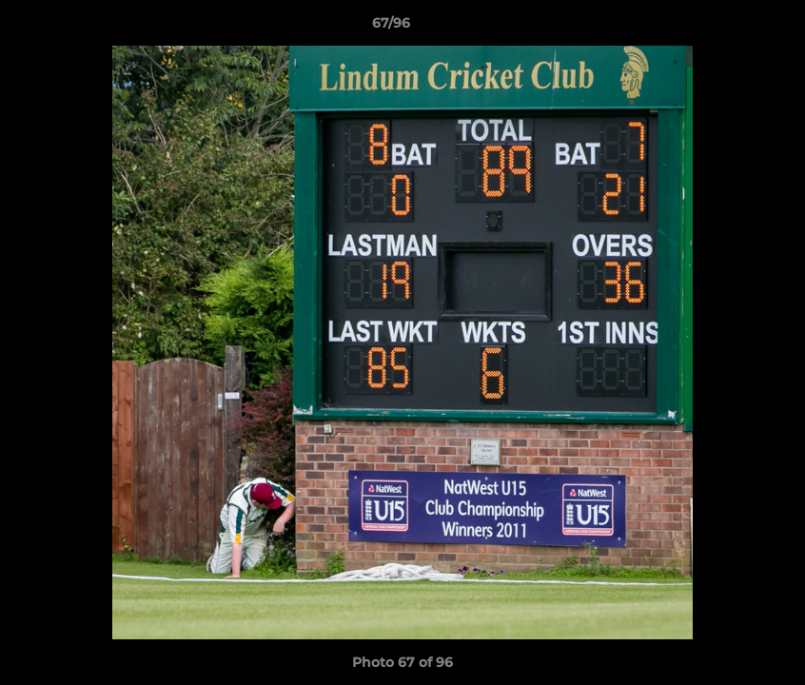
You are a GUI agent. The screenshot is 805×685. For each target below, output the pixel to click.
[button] (725, 27)
